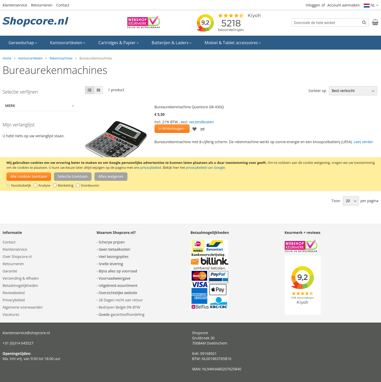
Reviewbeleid (14, 292)
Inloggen (313, 5)
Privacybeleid (14, 299)
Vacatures (11, 314)
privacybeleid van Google (205, 167)
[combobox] (330, 22)
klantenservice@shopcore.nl (26, 332)
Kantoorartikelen (30, 58)
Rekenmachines (61, 58)
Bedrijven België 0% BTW (119, 307)
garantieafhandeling (127, 314)
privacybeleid (150, 167)
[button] (371, 5)
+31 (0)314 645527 (18, 343)
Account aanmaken (343, 5)
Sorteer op (317, 90)
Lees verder (363, 141)
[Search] (364, 22)
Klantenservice (15, 5)
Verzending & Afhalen (21, 278)
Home (7, 58)
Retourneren (41, 5)
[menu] (190, 43)
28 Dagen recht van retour (121, 299)
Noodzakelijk (21, 185)
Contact (62, 5)
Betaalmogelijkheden (20, 285)
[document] (191, 174)
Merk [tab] (10, 105)
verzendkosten (201, 121)
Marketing (66, 185)
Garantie (10, 271)
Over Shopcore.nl (17, 256)
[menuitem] (23, 43)
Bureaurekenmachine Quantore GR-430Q (189, 106)
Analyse (44, 185)
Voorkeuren (90, 185)
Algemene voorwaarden (23, 307)
